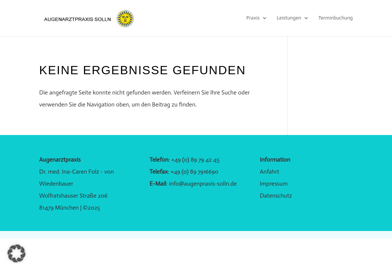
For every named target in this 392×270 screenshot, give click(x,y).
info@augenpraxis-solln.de (203, 183)
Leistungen (289, 18)
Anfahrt (269, 171)
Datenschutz (276, 195)
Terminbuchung (335, 18)
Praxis (252, 18)
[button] (16, 253)
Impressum (273, 183)
